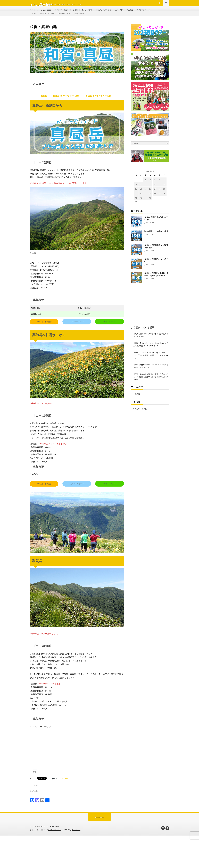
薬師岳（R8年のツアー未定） (66, 101)
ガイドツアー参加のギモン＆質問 (71, 13)
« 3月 (136, 207)
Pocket (65, 784)
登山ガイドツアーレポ (114, 13)
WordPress (77, 835)
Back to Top (99, 823)
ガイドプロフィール (158, 13)
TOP (32, 13)
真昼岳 (44, 101)
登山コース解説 (94, 13)
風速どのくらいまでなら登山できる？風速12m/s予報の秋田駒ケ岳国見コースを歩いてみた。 (151, 360)
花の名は (142, 13)
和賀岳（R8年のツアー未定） (99, 101)
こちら (35, 479)
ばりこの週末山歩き (53, 832)
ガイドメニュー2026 (45, 13)
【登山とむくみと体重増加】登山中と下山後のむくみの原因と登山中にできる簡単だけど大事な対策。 (151, 382)
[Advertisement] (77, 756)
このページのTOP (77, 327)
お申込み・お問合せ (44, 327)
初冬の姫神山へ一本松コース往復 (156, 237)
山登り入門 (131, 13)
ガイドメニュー (109, 327)
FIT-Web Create (55, 835)
